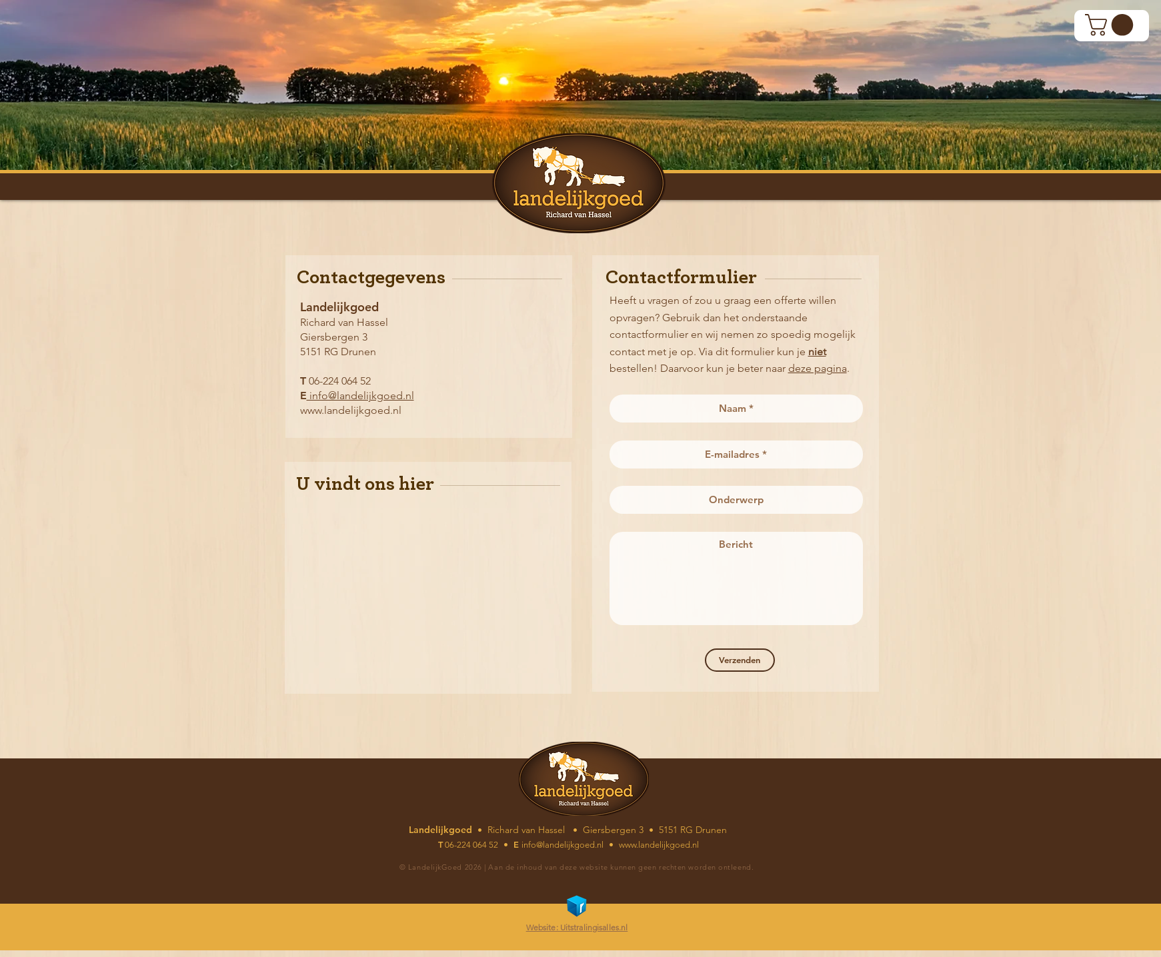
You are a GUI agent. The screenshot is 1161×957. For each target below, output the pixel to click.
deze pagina (817, 368)
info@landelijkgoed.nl (360, 395)
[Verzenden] (740, 660)
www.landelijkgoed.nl (350, 410)
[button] (1111, 25)
